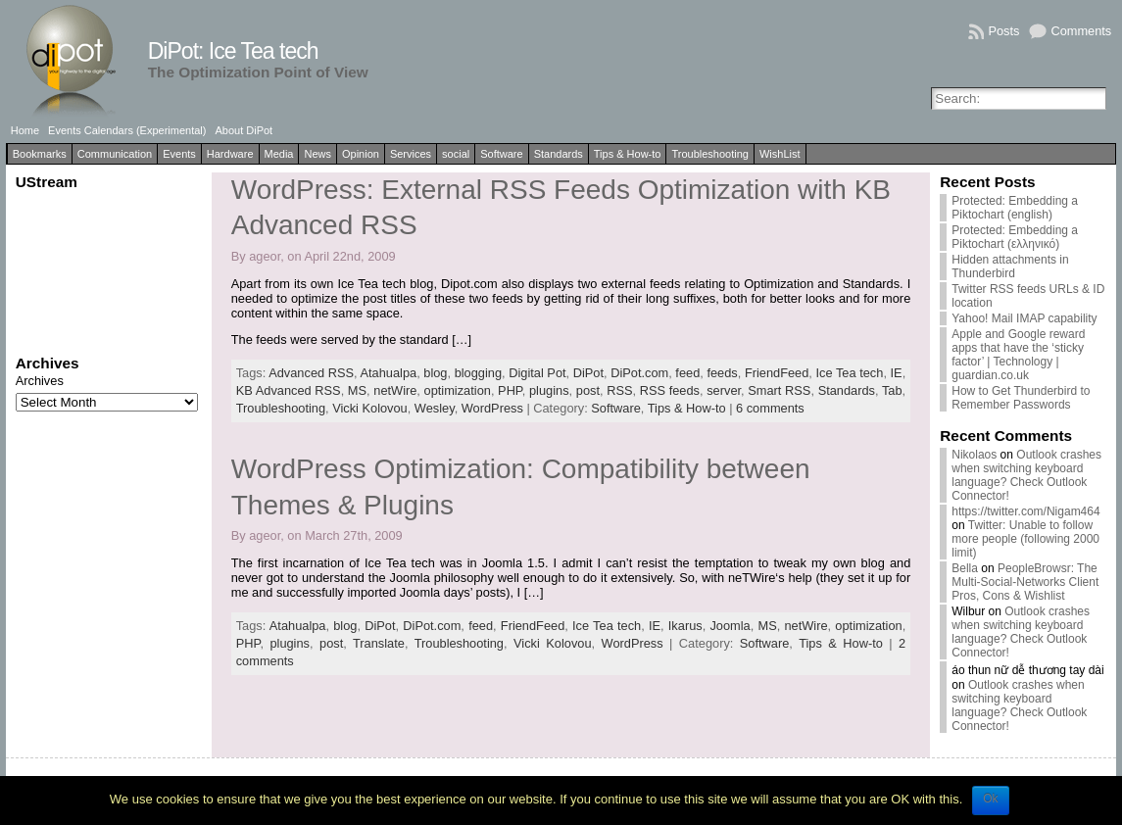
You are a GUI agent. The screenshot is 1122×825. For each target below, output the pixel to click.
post (588, 390)
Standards (558, 154)
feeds (722, 372)
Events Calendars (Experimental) (127, 130)
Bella (964, 568)
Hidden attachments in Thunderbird (1009, 266)
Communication (114, 154)
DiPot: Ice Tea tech (233, 51)
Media (279, 154)
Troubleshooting (709, 154)
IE (896, 372)
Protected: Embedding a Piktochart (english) (1014, 207)
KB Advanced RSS (288, 390)
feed (687, 372)
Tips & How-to (627, 154)
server (724, 390)
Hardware (230, 154)
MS (357, 390)
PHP (510, 390)
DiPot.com (639, 372)
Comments (1080, 31)
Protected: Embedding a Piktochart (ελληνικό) (1014, 237)
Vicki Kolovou (370, 408)
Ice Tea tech (850, 372)
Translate (379, 643)
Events (179, 154)
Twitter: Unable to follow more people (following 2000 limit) (1025, 538)
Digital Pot (537, 372)
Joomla (729, 625)
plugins (549, 390)
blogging (478, 372)
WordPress (492, 408)
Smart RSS (779, 390)
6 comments (770, 408)
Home (25, 130)
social (455, 154)
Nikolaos (974, 454)
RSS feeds (670, 390)
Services (410, 154)
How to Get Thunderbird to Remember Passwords (1020, 398)
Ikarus (685, 625)
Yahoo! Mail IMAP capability (1024, 318)
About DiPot (243, 130)
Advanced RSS (311, 372)
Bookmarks (40, 154)
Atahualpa (388, 372)
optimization (457, 390)
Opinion (360, 154)
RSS (619, 390)
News (317, 154)
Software (501, 154)
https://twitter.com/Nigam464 (1025, 511)
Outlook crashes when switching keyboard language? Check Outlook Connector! (1026, 475)
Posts (1003, 31)
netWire (394, 390)
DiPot (588, 372)
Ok (990, 798)
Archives (40, 380)
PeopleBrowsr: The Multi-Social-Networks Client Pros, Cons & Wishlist (1024, 582)
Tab (892, 390)
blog (435, 372)
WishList (780, 154)
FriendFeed (776, 372)
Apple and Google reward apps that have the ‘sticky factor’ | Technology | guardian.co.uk (1018, 354)
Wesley (435, 408)
